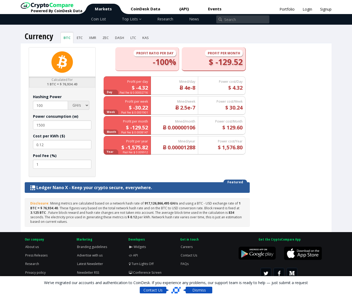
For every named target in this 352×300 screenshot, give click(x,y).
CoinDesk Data (145, 8)
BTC (66, 37)
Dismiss (199, 290)
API (133, 255)
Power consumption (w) (55, 116)
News (194, 18)
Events (215, 8)
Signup (326, 9)
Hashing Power (47, 96)
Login (307, 9)
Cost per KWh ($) (49, 135)
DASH (119, 37)
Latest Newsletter (90, 264)
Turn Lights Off (141, 264)
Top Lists (131, 18)
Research (165, 18)
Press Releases (36, 255)
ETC (80, 37)
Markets (103, 8)
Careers (187, 247)
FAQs (185, 264)
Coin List (98, 18)
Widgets (137, 247)
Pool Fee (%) (45, 155)
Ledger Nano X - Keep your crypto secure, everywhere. (91, 187)
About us (32, 247)
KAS (145, 37)
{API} (184, 8)
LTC (133, 37)
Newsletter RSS (88, 272)
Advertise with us (90, 255)
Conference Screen (145, 272)
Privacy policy (35, 272)
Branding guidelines (92, 247)
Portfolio (287, 9)
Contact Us (189, 255)
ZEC (106, 37)
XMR (92, 37)
